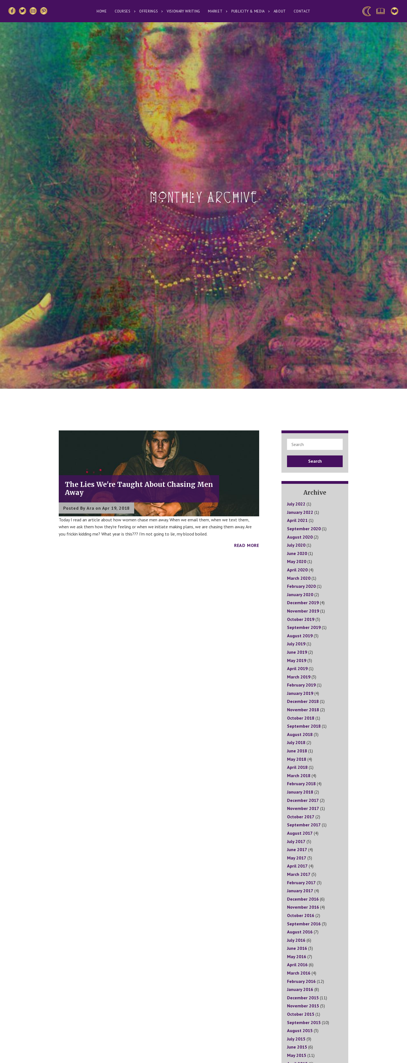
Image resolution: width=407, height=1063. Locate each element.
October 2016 (300, 915)
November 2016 (303, 907)
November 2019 (303, 611)
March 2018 (298, 775)
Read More (246, 545)
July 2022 (296, 504)
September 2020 (304, 528)
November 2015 (303, 1006)
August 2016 (300, 932)
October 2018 (300, 718)
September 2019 (304, 627)
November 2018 (303, 709)
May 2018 (296, 759)
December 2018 (303, 701)
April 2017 (297, 866)
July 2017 (296, 841)
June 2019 (297, 652)
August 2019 (300, 635)
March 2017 (298, 874)
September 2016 (304, 923)
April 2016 (297, 964)
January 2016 (300, 989)
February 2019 (301, 685)
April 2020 (297, 570)
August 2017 (300, 833)
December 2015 (303, 997)
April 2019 (297, 668)
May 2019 (296, 660)
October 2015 (300, 1014)
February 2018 (301, 783)
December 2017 (303, 800)
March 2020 (298, 578)
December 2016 (303, 899)
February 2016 (301, 981)
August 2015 (300, 1030)
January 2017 (300, 890)
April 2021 (297, 520)
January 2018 (300, 792)
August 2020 (300, 537)
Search (315, 461)
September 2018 (304, 726)
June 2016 (297, 948)
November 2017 (303, 808)
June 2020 (297, 553)
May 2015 (296, 1055)
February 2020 (301, 586)
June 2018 (297, 751)
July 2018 (296, 742)
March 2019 (298, 677)
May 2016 (296, 956)
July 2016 (296, 940)
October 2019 (300, 619)
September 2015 (304, 1022)
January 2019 (300, 693)
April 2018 (297, 767)
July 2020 (296, 545)
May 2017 (296, 858)
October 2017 (300, 816)
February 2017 (301, 882)
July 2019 (296, 643)
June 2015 (297, 1047)
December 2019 (303, 602)
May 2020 (296, 561)
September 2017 (304, 824)
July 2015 (296, 1039)
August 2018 (300, 734)
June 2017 (297, 849)
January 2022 (300, 512)
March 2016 (298, 973)
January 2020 (300, 594)
